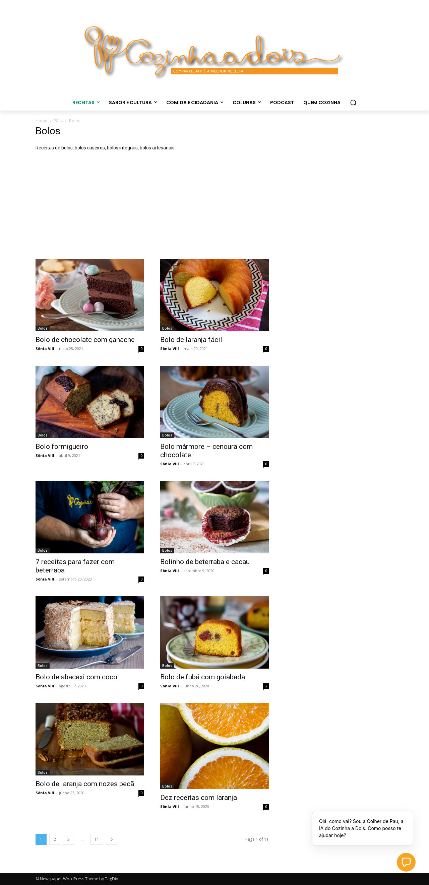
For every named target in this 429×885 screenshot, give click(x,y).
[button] (353, 102)
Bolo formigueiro (62, 446)
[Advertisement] (214, 209)
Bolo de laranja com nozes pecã (85, 784)
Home (41, 121)
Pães (58, 121)
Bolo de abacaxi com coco (76, 677)
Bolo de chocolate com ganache (85, 340)
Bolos (43, 328)
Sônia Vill (45, 348)
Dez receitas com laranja (198, 798)
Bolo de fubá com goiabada (202, 677)
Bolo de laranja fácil (191, 340)
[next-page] (111, 839)
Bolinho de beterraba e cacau (205, 562)
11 (97, 839)
